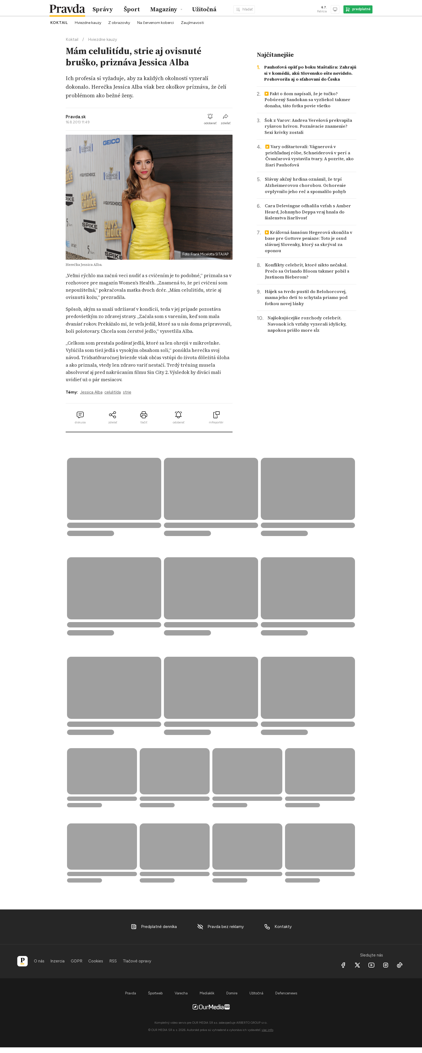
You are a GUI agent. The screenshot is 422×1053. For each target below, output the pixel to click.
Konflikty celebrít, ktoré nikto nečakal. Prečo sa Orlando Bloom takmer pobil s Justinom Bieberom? (307, 271)
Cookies (95, 961)
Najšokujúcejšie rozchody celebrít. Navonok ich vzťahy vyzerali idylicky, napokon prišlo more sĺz (307, 324)
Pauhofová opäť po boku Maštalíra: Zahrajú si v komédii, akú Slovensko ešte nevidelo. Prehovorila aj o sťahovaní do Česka (310, 73)
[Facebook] (343, 965)
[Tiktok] (400, 965)
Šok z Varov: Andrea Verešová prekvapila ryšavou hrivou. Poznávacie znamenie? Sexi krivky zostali (308, 126)
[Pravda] (22, 961)
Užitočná (204, 9)
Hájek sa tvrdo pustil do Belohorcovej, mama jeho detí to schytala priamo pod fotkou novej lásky (306, 297)
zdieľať (226, 119)
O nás (39, 961)
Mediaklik (207, 993)
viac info (267, 1030)
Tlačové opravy (137, 961)
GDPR (76, 961)
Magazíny (163, 9)
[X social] (357, 965)
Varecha (181, 993)
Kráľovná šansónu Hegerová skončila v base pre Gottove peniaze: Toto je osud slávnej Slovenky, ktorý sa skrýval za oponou (308, 241)
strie (127, 392)
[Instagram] (386, 965)
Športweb (155, 993)
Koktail (72, 39)
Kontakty (278, 926)
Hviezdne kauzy (102, 39)
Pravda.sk (76, 116)
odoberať (210, 119)
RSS (113, 961)
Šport (132, 9)
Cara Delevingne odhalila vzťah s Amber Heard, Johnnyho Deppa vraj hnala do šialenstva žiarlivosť (308, 212)
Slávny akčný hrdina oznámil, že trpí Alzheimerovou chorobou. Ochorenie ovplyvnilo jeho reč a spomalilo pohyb (305, 185)
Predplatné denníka (154, 926)
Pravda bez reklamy (220, 926)
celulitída (112, 392)
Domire (231, 993)
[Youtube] (372, 965)
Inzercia (57, 961)
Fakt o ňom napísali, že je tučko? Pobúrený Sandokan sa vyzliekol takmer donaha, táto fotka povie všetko (307, 100)
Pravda (130, 993)
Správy (103, 9)
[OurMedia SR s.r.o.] (211, 1006)
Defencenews (286, 993)
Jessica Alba (91, 392)
